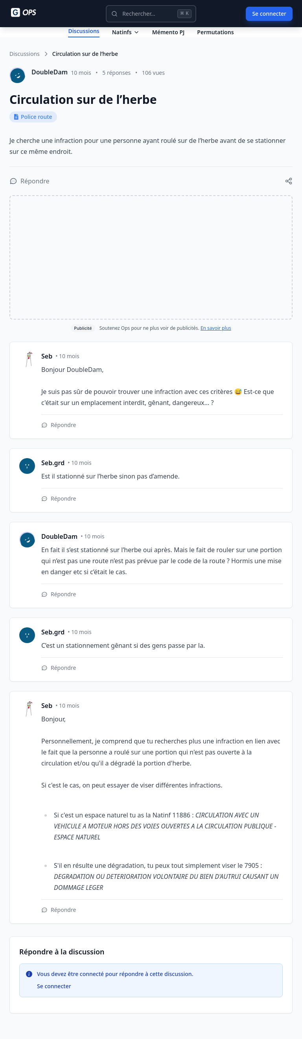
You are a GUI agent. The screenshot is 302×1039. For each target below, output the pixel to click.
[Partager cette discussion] (289, 194)
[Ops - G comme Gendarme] (29, 12)
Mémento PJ (168, 38)
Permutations (215, 38)
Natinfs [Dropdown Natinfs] (126, 38)
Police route (33, 129)
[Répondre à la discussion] (29, 194)
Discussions (24, 66)
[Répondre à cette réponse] (58, 438)
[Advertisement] (151, 270)
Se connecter (269, 13)
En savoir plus (216, 341)
